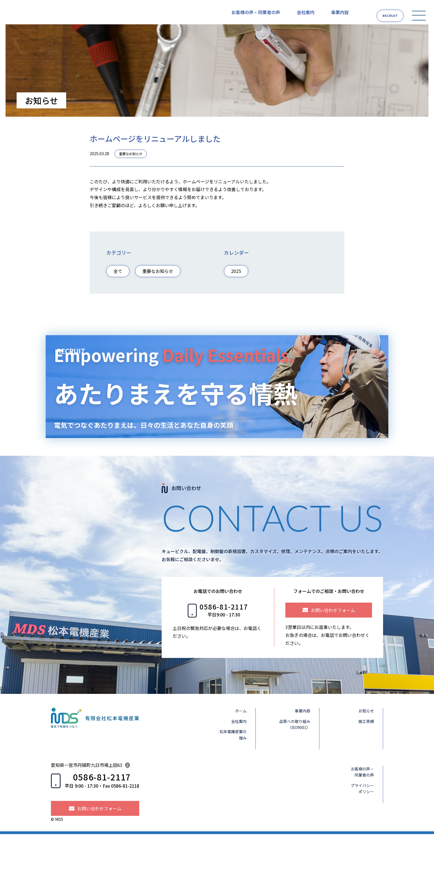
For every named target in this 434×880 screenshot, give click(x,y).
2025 (236, 277)
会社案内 (305, 15)
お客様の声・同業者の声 (255, 15)
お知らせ (369, 756)
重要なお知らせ (130, 160)
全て (117, 277)
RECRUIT (384, 16)
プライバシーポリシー (365, 834)
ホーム (244, 756)
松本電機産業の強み (236, 780)
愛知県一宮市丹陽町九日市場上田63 (86, 811)
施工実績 (369, 767)
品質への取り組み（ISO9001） (298, 770)
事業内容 (340, 15)
